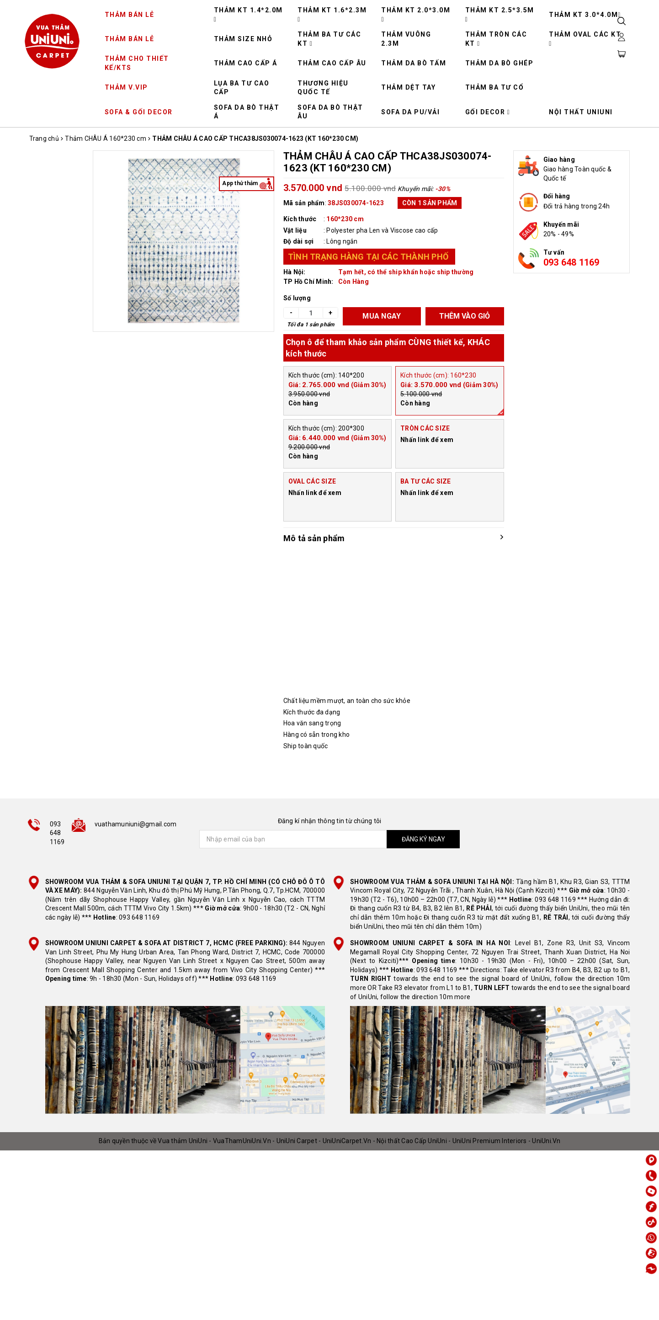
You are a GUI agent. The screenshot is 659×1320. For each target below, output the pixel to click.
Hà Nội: (294, 272)
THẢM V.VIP (126, 87)
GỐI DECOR (487, 112)
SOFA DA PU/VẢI (410, 112)
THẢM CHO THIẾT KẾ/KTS (137, 63)
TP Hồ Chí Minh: (308, 281)
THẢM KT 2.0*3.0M (415, 14)
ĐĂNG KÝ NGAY (423, 839)
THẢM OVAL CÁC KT (585, 39)
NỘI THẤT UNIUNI (581, 112)
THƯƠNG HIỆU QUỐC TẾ (323, 88)
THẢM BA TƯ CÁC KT (329, 39)
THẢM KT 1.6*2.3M (332, 14)
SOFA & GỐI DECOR (139, 112)
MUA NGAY (381, 316)
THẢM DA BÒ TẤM (413, 63)
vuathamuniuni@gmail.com (136, 824)
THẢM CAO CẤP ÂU (332, 63)
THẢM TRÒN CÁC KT (496, 39)
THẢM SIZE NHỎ (243, 39)
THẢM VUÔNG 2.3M (406, 39)
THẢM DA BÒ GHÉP (499, 63)
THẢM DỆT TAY (408, 87)
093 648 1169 (571, 262)
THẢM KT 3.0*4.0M (585, 14)
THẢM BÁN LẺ (129, 14)
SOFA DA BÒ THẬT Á (247, 112)
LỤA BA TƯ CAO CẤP (242, 88)
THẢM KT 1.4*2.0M (248, 14)
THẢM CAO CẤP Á (245, 63)
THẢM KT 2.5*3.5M (499, 14)
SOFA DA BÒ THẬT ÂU (330, 112)
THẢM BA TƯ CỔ (494, 87)
